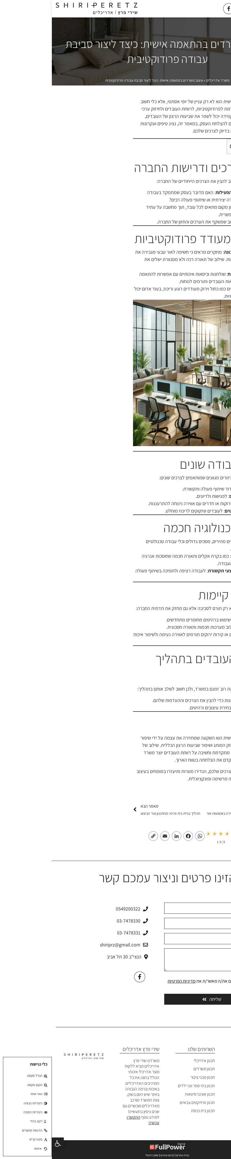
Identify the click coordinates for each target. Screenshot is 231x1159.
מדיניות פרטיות (207, 1127)
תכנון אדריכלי (152, 1060)
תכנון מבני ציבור (151, 1077)
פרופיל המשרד (207, 1077)
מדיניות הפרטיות (130, 981)
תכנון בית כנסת (151, 1111)
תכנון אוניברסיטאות (148, 1094)
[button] (6, 1143)
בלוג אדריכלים (207, 1102)
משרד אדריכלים (166, 80)
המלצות (212, 1094)
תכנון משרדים (152, 1069)
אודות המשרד (208, 1069)
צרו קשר (212, 1111)
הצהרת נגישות (207, 1119)
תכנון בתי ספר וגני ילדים (144, 1086)
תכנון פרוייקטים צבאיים (145, 1102)
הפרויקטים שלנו (206, 1086)
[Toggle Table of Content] (215, 146)
